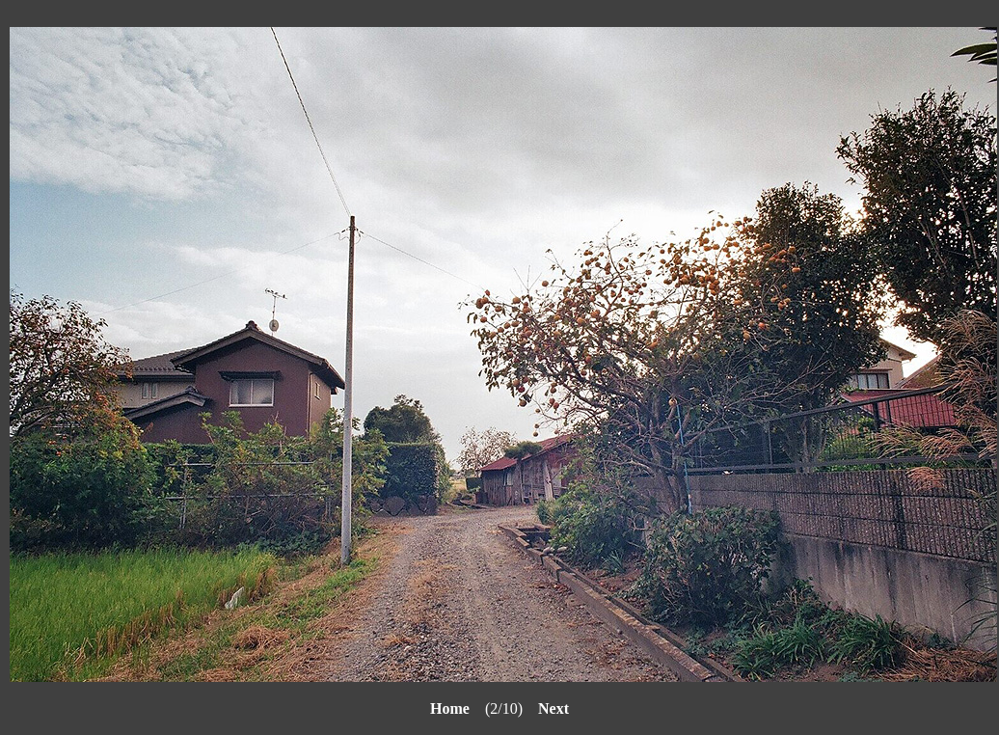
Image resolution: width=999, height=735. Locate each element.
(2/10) (484, 708)
